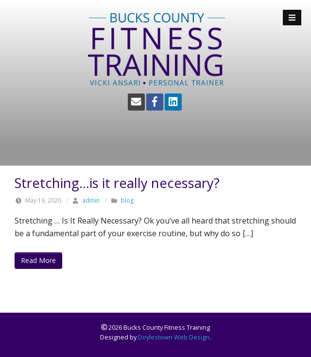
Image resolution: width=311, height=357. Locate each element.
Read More (38, 260)
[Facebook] (154, 102)
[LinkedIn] (173, 102)
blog (127, 200)
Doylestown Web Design (173, 337)
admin (91, 200)
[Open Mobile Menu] (292, 17)
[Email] (136, 102)
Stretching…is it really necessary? (117, 183)
